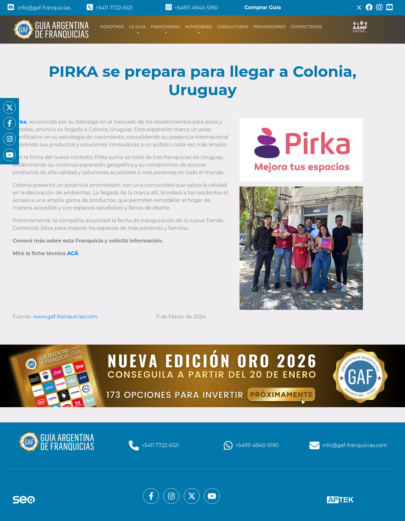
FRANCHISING (165, 26)
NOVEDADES (198, 26)
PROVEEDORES (269, 26)
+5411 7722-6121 (110, 8)
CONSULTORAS (232, 26)
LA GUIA (137, 26)
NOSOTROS (113, 26)
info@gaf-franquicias (39, 8)
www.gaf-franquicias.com (66, 317)
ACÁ (72, 253)
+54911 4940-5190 (191, 8)
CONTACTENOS (306, 26)
